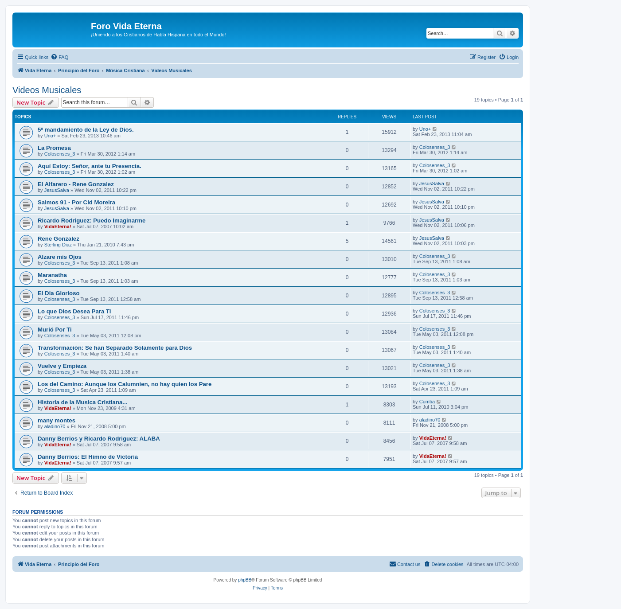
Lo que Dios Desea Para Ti (74, 311)
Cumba (427, 401)
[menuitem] (59, 57)
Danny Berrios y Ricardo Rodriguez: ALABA (99, 438)
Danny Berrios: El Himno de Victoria (88, 456)
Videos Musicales (46, 90)
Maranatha (52, 275)
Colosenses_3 (59, 153)
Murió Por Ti (55, 329)
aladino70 (55, 426)
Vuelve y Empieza (62, 366)
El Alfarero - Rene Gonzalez (76, 184)
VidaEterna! (57, 226)
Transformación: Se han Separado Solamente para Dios (115, 347)
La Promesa (54, 147)
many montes (56, 420)
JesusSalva (56, 190)
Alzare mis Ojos (60, 257)
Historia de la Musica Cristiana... (82, 402)
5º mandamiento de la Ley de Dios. (86, 129)
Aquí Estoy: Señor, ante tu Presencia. (89, 166)
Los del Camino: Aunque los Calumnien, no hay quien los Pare (124, 384)
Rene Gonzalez (58, 238)
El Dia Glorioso (59, 293)
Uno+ (50, 135)
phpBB (244, 580)
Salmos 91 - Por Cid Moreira (76, 202)
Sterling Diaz (58, 244)
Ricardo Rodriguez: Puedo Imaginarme (91, 220)
